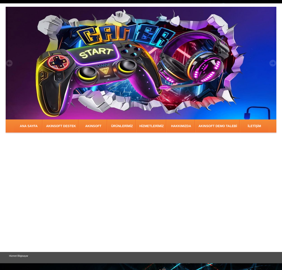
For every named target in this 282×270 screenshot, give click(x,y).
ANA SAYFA (29, 126)
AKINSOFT (93, 126)
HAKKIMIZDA (181, 126)
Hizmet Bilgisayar (18, 255)
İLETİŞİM (254, 126)
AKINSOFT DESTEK (61, 126)
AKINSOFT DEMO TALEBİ (218, 126)
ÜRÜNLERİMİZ (122, 126)
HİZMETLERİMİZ (151, 126)
